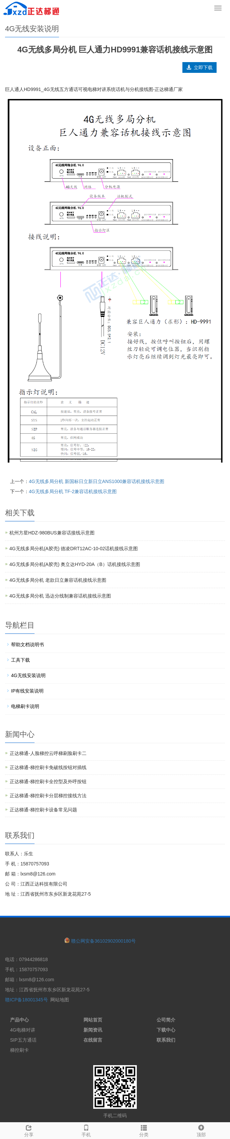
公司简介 (166, 1020)
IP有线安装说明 (27, 691)
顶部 (201, 1130)
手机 (86, 1130)
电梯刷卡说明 (25, 706)
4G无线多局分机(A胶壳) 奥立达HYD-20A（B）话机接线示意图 (74, 564)
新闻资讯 (92, 1030)
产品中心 (19, 1020)
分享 (29, 1130)
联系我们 (166, 1040)
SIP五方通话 (23, 1040)
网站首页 (92, 1020)
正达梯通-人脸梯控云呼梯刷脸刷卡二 (48, 753)
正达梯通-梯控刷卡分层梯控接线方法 (48, 795)
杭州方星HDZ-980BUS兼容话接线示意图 (52, 532)
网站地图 (59, 999)
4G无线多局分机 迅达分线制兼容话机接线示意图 (60, 596)
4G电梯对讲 (22, 1030)
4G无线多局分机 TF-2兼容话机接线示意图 (73, 491)
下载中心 (166, 1030)
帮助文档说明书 (27, 644)
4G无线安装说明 (28, 675)
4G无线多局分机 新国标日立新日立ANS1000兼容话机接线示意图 (97, 481)
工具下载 (20, 660)
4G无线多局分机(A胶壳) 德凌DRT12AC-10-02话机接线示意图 (73, 548)
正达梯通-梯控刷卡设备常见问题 (43, 809)
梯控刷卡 (19, 1050)
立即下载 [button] (199, 67)
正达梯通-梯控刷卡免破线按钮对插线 (48, 767)
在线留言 (92, 1040)
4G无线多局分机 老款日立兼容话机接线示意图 (57, 580)
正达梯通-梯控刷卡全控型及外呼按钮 (48, 781)
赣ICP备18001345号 (26, 999)
